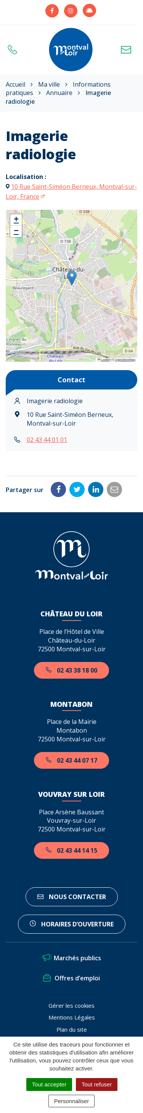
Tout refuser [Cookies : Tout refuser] (97, 1084)
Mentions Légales (71, 1017)
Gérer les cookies (71, 1005)
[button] (72, 278)
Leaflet (104, 359)
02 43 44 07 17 (71, 760)
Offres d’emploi (71, 978)
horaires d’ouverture (72, 924)
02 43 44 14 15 (71, 850)
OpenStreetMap (125, 359)
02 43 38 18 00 (71, 670)
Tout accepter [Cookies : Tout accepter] (49, 1084)
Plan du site (71, 1029)
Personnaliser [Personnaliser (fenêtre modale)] (71, 1101)
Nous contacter (71, 897)
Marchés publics (71, 958)
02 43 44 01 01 (47, 439)
